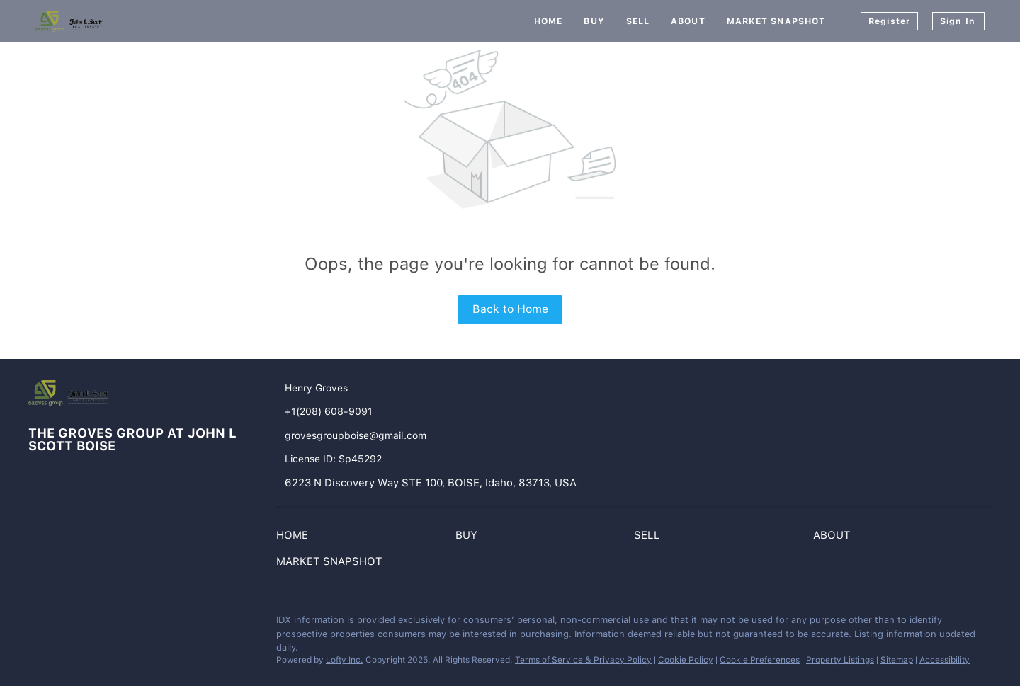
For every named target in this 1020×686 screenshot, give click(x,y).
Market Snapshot (776, 21)
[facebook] (39, 623)
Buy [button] (594, 21)
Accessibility (944, 660)
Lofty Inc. (344, 660)
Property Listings (840, 660)
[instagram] (67, 623)
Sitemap (896, 660)
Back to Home (510, 309)
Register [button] (889, 21)
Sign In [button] (957, 21)
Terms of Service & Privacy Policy (583, 660)
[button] (295, 538)
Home (548, 21)
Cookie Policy (685, 660)
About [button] (688, 21)
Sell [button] (638, 21)
